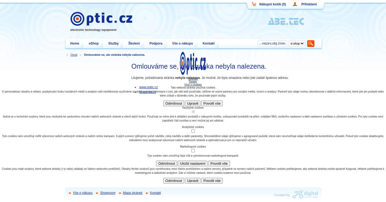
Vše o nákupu (82, 193)
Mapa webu (147, 92)
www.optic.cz (148, 87)
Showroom (107, 193)
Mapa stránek (133, 193)
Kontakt (155, 193)
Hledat (311, 43)
